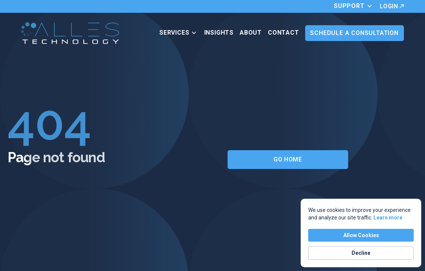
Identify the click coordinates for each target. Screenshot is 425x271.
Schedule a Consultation (354, 33)
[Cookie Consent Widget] (361, 233)
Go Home (288, 159)
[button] (355, 6)
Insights (219, 32)
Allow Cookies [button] (361, 235)
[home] (70, 33)
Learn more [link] (387, 218)
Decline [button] (361, 253)
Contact (283, 32)
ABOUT (251, 32)
